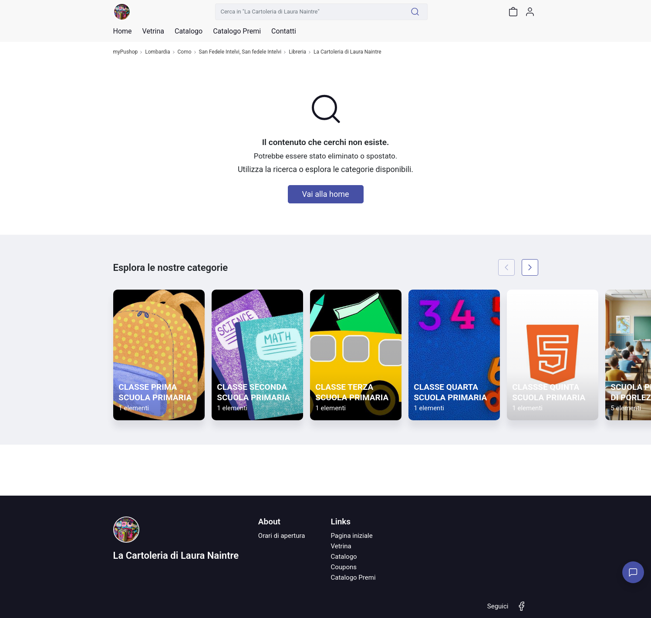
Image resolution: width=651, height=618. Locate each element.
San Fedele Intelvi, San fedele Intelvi (240, 52)
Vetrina (341, 546)
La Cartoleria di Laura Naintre (347, 52)
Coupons (344, 567)
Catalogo (188, 31)
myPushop (125, 52)
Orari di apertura (281, 536)
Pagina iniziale (351, 536)
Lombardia (157, 52)
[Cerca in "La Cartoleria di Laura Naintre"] (309, 11)
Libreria (297, 52)
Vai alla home (325, 194)
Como (185, 52)
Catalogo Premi (353, 577)
